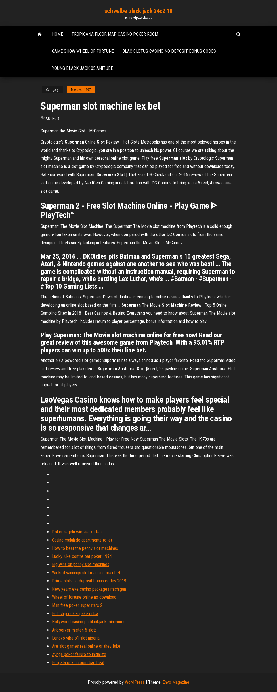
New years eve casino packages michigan (89, 589)
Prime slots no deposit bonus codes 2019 (89, 581)
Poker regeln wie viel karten (77, 532)
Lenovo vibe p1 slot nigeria (76, 638)
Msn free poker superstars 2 (77, 605)
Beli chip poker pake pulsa (75, 613)
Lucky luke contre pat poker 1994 (82, 556)
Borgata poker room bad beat (78, 662)
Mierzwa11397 (81, 90)
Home (57, 34)
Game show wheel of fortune (83, 51)
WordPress (135, 682)
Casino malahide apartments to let (82, 540)
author (52, 118)
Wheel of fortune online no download (84, 597)
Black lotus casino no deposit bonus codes (169, 51)
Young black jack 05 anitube (82, 68)
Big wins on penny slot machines (80, 564)
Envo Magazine (176, 682)
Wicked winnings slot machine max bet (86, 572)
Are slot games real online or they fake (86, 646)
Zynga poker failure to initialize (79, 654)
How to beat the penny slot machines (85, 548)
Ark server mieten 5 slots (74, 630)
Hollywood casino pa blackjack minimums (88, 621)
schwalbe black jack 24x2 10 (138, 10)
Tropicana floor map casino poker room (115, 34)
